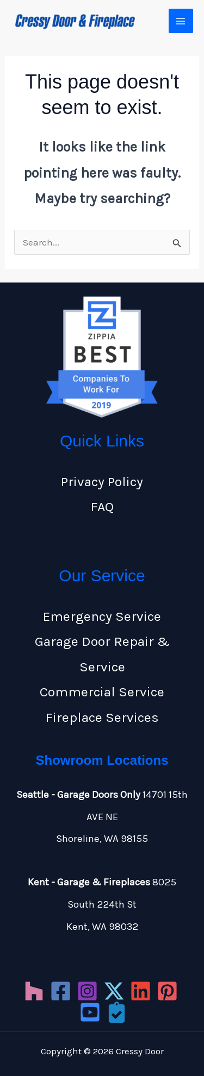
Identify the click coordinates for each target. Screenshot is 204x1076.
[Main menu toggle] (181, 21)
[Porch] (116, 1012)
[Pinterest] (167, 991)
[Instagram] (87, 991)
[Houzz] (34, 991)
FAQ (102, 506)
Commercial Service (102, 692)
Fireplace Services (102, 717)
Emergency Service (102, 616)
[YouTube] (90, 1012)
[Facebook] (60, 991)
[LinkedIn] (140, 991)
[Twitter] (114, 991)
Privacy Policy (102, 481)
